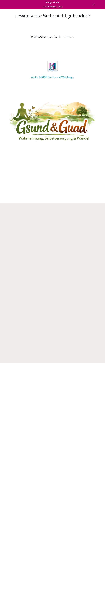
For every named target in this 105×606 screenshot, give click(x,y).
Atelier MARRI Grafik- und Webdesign (52, 77)
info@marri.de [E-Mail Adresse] (52, 2)
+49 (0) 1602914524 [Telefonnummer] (53, 6)
